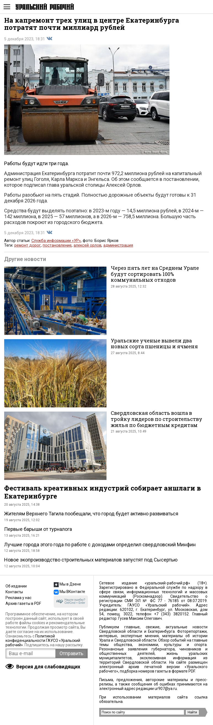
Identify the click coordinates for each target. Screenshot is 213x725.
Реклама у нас (18, 597)
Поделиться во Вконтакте (49, 38)
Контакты (14, 592)
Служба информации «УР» (56, 240)
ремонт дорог (27, 245)
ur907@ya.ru (166, 688)
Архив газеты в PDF (23, 603)
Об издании (16, 586)
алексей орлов (87, 245)
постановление (57, 245)
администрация (118, 245)
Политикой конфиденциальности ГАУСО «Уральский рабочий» (43, 640)
